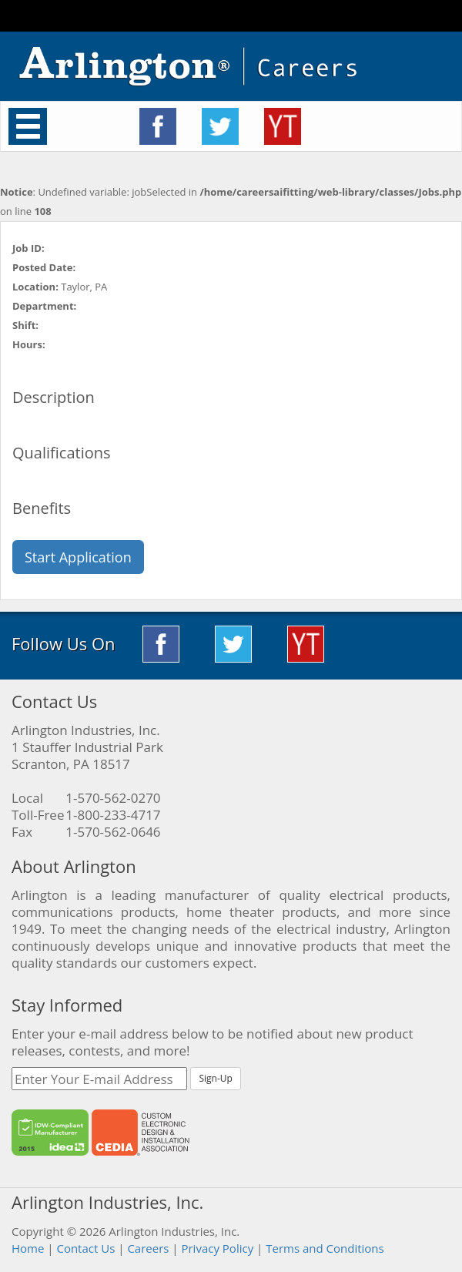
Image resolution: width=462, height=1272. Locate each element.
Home (28, 1248)
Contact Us (85, 1248)
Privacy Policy (217, 1248)
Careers (148, 1248)
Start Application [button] (78, 557)
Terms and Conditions (325, 1248)
